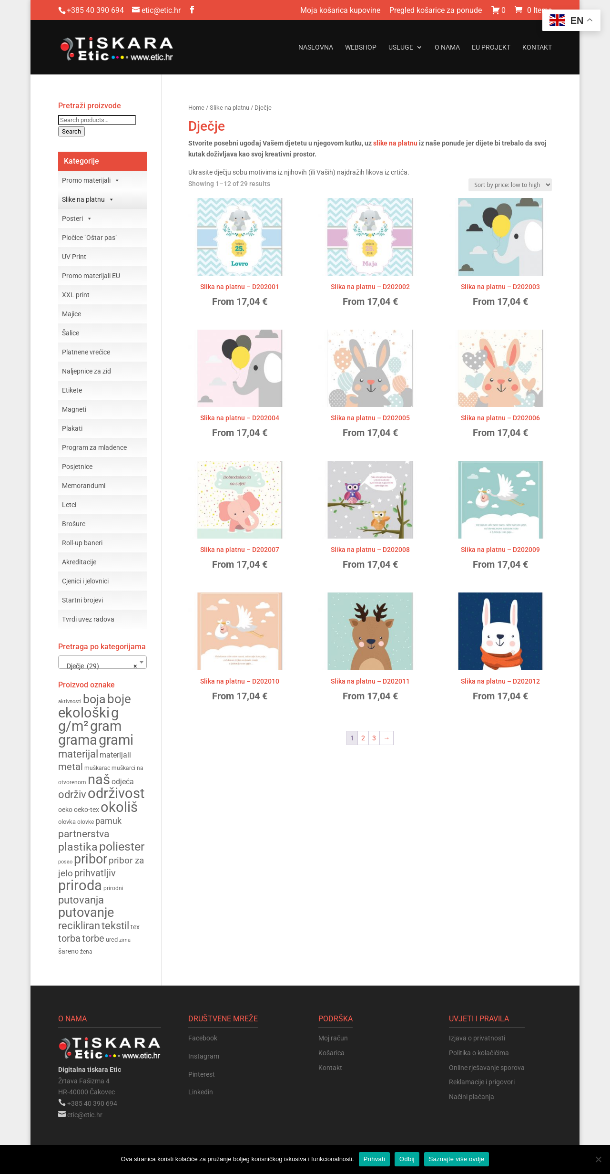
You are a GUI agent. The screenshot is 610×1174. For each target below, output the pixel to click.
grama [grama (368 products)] (77, 740)
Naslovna (315, 47)
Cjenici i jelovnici (85, 581)
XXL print (76, 295)
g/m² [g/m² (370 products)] (73, 726)
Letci (69, 505)
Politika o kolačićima (479, 1053)
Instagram (203, 1056)
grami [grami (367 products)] (116, 740)
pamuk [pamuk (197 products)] (108, 821)
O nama (447, 47)
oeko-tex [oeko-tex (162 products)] (86, 809)
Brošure (73, 524)
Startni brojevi (82, 600)
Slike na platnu (229, 107)
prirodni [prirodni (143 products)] (113, 888)
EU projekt (491, 47)
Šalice (70, 333)
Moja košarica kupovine (340, 11)
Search (71, 131)
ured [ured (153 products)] (112, 939)
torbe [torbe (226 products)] (93, 938)
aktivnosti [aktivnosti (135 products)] (69, 701)
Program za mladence (94, 447)
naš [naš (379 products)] (99, 779)
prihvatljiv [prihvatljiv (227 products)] (95, 873)
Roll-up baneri (82, 543)
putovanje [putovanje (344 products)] (86, 912)
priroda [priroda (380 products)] (80, 885)
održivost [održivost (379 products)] (116, 793)
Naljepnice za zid (86, 371)
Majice (71, 314)
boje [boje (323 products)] (119, 699)
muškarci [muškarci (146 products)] (123, 768)
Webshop (360, 47)
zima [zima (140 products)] (125, 939)
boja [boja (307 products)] (94, 699)
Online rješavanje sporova (487, 1067)
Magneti (74, 409)
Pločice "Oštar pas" (89, 237)
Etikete (72, 390)
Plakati (72, 428)
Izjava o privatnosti (477, 1038)
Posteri (77, 218)
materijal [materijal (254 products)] (78, 754)
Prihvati (374, 1159)
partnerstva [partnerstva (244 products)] (83, 834)
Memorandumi (83, 485)
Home (196, 107)
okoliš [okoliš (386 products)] (119, 807)
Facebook (202, 1038)
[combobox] (102, 662)
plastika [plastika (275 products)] (78, 846)
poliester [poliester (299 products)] (121, 846)
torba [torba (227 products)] (69, 938)
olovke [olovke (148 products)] (85, 822)
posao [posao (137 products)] (65, 862)
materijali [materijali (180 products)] (115, 754)
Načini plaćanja (471, 1097)
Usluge (400, 47)
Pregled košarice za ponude (435, 11)
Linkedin (200, 1092)
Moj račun (333, 1038)
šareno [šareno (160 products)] (68, 951)
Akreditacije (79, 562)
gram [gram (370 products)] (106, 726)
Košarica (331, 1053)
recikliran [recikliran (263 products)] (79, 925)
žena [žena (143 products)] (86, 951)
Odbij (407, 1159)
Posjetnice (77, 466)
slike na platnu (395, 143)
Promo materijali (91, 180)
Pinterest (201, 1074)
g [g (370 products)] (115, 713)
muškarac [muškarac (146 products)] (97, 768)
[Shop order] (510, 184)
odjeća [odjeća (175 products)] (123, 782)
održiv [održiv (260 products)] (72, 794)
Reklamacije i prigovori (482, 1082)
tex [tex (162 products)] (135, 927)
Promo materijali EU (91, 276)
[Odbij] (598, 1159)
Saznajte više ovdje (457, 1159)
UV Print (74, 256)
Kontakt (537, 47)
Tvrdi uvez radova (88, 619)
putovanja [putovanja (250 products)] (81, 900)
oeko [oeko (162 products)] (65, 809)
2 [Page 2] (363, 738)
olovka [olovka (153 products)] (67, 821)
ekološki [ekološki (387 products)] (84, 713)
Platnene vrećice (86, 352)
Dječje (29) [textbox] (99, 666)
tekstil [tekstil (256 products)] (115, 926)
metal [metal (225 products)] (70, 766)
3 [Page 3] (374, 738)
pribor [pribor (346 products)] (90, 859)
